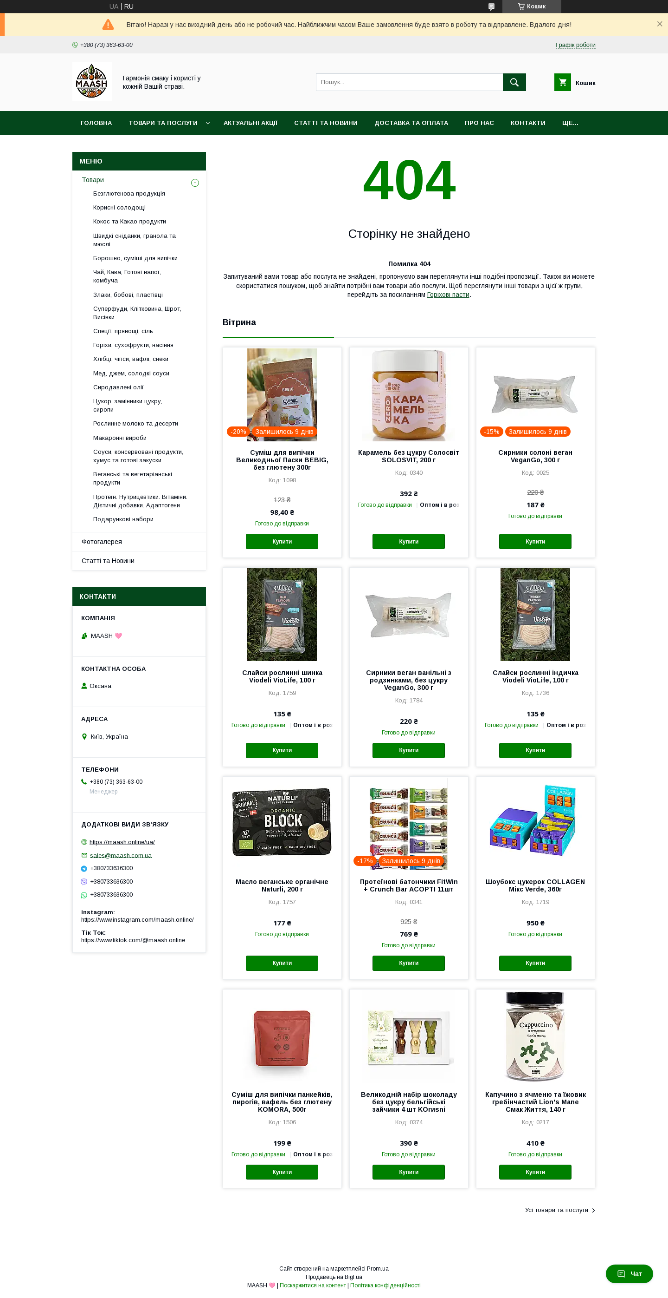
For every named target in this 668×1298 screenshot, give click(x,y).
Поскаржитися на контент (313, 1285)
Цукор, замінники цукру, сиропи (127, 405)
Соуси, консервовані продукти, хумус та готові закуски (138, 456)
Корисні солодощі (119, 207)
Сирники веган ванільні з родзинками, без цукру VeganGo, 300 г (408, 680)
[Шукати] (514, 82)
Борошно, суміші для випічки (135, 258)
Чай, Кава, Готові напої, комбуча (127, 276)
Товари (93, 180)
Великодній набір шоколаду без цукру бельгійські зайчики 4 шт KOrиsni (409, 1102)
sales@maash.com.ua (121, 855)
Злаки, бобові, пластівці (128, 294)
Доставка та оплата (411, 122)
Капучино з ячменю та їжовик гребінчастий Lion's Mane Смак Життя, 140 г (535, 1102)
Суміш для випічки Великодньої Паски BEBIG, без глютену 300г (282, 460)
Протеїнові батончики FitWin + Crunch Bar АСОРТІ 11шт (409, 885)
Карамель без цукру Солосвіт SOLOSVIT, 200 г (408, 456)
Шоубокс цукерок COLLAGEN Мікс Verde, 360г (535, 885)
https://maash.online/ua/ (122, 842)
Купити (282, 541)
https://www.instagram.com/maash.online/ (137, 919)
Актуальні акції (250, 122)
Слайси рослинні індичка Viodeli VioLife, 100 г (535, 676)
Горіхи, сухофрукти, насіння (133, 344)
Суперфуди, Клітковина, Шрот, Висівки (137, 313)
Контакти (528, 122)
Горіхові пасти (448, 294)
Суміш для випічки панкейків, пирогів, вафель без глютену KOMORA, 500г (282, 1102)
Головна (96, 122)
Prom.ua (378, 1268)
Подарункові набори (123, 519)
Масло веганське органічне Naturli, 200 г (282, 885)
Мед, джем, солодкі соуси (131, 373)
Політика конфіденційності (385, 1285)
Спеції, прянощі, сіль (123, 331)
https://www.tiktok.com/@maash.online (133, 940)
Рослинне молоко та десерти (135, 423)
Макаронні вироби (120, 437)
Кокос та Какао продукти (129, 221)
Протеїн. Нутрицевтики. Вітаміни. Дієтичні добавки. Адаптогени (140, 501)
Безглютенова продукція (129, 193)
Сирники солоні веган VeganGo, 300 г (535, 456)
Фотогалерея (102, 541)
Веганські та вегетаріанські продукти (132, 478)
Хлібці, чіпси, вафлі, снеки (130, 358)
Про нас (479, 122)
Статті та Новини (326, 122)
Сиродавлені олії (118, 387)
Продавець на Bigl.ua (334, 1277)
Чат (629, 1274)
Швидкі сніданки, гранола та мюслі (134, 240)
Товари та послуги (163, 122)
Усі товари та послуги (556, 1209)
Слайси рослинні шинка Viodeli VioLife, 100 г (282, 676)
